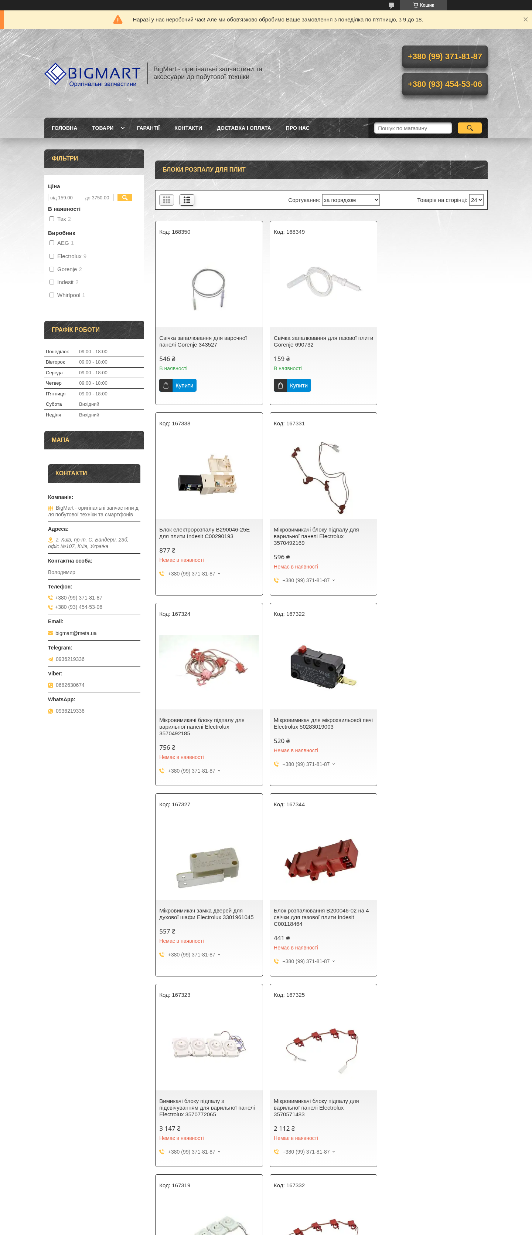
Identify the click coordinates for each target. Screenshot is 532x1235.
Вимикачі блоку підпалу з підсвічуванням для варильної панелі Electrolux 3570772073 (320, 917)
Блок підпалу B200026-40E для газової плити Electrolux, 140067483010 (312, 1107)
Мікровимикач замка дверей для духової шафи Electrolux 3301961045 (206, 723)
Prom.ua (300, 1214)
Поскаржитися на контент (310, 1228)
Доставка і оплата (244, 128)
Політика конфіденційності (368, 1228)
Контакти (188, 128)
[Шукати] (470, 128)
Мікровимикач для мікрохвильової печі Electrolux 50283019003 (429, 532)
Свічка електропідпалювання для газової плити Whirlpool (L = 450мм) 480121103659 (204, 1107)
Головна (64, 128)
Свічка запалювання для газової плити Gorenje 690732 (313, 341)
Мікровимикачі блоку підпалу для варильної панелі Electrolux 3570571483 (202, 917)
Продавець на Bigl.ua (266, 1221)
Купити (184, 385)
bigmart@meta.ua (75, 633)
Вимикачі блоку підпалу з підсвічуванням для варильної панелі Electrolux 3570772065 (433, 726)
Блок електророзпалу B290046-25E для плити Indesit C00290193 (430, 341)
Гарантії (148, 128)
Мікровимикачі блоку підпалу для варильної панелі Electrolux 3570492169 (202, 536)
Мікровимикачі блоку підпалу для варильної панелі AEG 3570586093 (430, 913)
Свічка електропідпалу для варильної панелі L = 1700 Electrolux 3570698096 (434, 1104)
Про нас (298, 128)
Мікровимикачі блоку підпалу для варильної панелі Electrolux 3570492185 (315, 536)
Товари (102, 128)
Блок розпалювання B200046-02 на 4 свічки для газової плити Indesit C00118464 (320, 726)
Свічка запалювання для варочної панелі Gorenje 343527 (203, 341)
